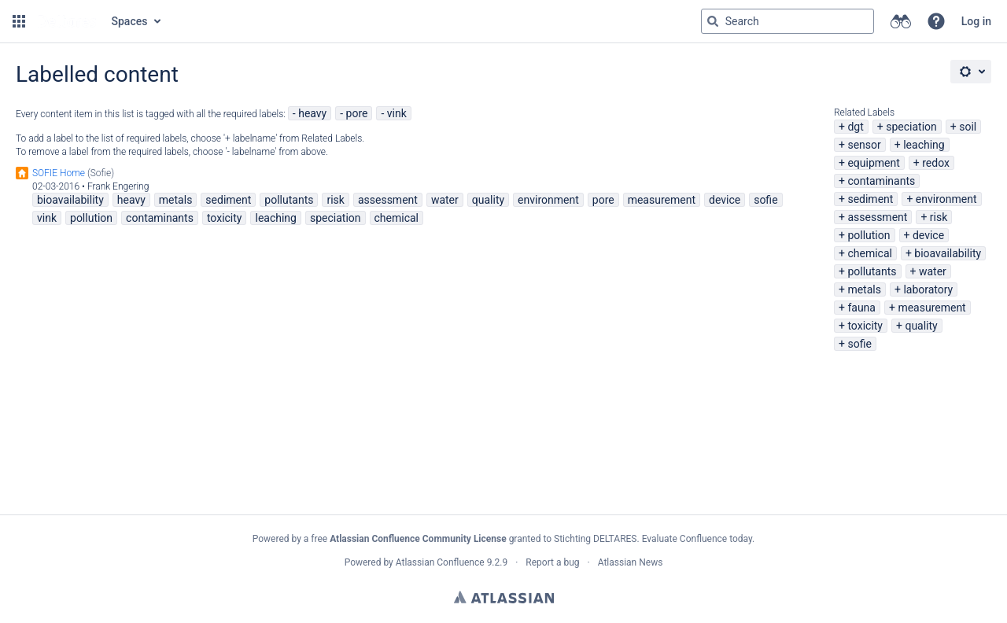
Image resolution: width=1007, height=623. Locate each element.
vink (397, 113)
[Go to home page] (67, 21)
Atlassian (504, 597)
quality (921, 325)
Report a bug (552, 562)
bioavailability (947, 253)
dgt (855, 126)
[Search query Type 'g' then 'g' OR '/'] (787, 21)
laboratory (928, 289)
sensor (863, 144)
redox (936, 163)
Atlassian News (630, 562)
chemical (869, 253)
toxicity (865, 325)
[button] (19, 21)
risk (938, 217)
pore (357, 113)
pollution (868, 235)
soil (967, 126)
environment (946, 199)
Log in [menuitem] (976, 21)
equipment (873, 163)
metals (864, 289)
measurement (931, 307)
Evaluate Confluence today (697, 538)
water (932, 271)
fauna (861, 307)
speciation (911, 126)
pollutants (871, 271)
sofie (859, 343)
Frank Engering (118, 186)
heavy (312, 113)
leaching (923, 144)
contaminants (881, 181)
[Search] (712, 21)
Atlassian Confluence (440, 562)
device (928, 235)
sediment (870, 199)
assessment (877, 217)
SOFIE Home (58, 173)
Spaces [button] (130, 21)
